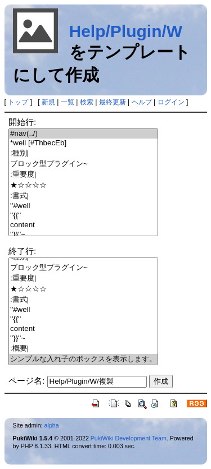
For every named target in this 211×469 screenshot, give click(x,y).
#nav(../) (83, 134)
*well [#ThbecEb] (83, 143)
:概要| (83, 348)
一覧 (67, 102)
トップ (18, 102)
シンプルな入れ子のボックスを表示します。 (83, 359)
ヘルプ (142, 102)
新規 (48, 102)
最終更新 (112, 102)
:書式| (83, 196)
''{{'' (83, 215)
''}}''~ (83, 235)
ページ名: (26, 380)
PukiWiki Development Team (129, 438)
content (83, 225)
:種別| (83, 153)
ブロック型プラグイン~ (83, 164)
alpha (51, 425)
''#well (83, 206)
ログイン (171, 102)
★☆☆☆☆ (83, 185)
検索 (86, 102)
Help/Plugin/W (126, 31)
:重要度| (83, 174)
